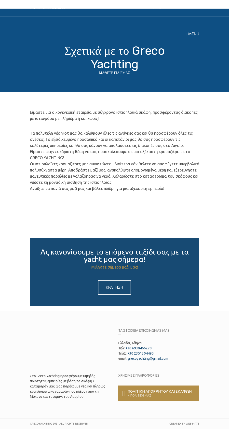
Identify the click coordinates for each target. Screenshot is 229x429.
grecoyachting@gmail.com (148, 358)
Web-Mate (192, 423)
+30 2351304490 (140, 353)
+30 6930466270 (138, 348)
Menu (192, 34)
